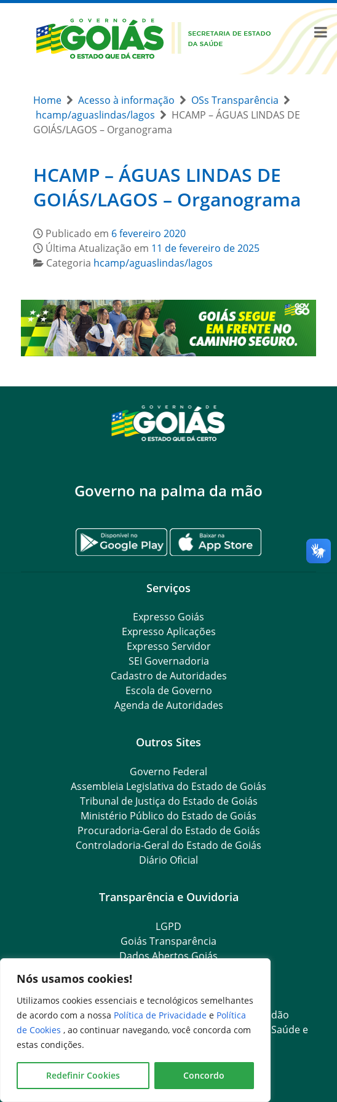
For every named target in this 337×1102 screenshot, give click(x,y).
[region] (135, 1030)
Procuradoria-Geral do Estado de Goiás (168, 830)
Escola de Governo (168, 690)
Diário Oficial (168, 860)
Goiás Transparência (168, 941)
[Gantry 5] (168, 422)
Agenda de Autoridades (168, 705)
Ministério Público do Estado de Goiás (168, 816)
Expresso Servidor (169, 646)
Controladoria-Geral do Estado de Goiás (168, 845)
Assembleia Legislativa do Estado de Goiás (168, 786)
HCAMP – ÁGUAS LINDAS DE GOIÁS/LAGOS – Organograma (167, 187)
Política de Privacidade (161, 1015)
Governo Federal (168, 771)
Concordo (203, 1075)
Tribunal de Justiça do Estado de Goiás (169, 801)
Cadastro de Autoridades (169, 675)
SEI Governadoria (169, 661)
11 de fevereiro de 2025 (205, 248)
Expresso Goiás (168, 616)
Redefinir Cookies (83, 1075)
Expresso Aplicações (169, 631)
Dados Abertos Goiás (168, 956)
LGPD (168, 926)
